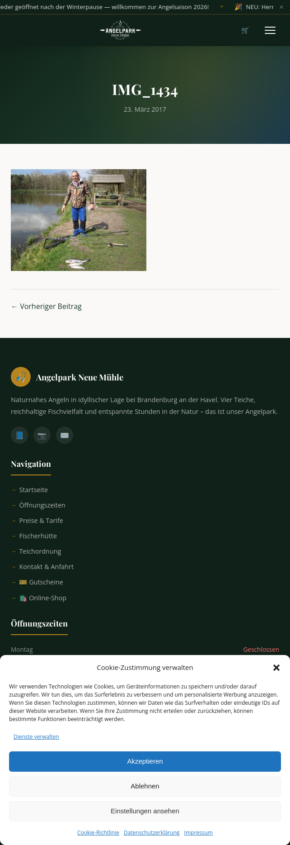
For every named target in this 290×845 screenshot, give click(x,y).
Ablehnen (145, 793)
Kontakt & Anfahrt (46, 566)
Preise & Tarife (41, 520)
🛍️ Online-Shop (42, 597)
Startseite (33, 489)
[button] (276, 674)
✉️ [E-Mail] (64, 435)
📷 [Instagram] (42, 435)
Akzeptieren (145, 768)
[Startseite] (145, 377)
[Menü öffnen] (270, 30)
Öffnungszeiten (42, 505)
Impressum (198, 839)
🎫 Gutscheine (41, 582)
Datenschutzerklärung (152, 839)
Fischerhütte (38, 536)
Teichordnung (40, 551)
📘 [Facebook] (19, 435)
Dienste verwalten (36, 743)
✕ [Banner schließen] (281, 7)
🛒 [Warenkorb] (245, 30)
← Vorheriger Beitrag (46, 306)
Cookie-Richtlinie (98, 839)
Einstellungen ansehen (145, 818)
